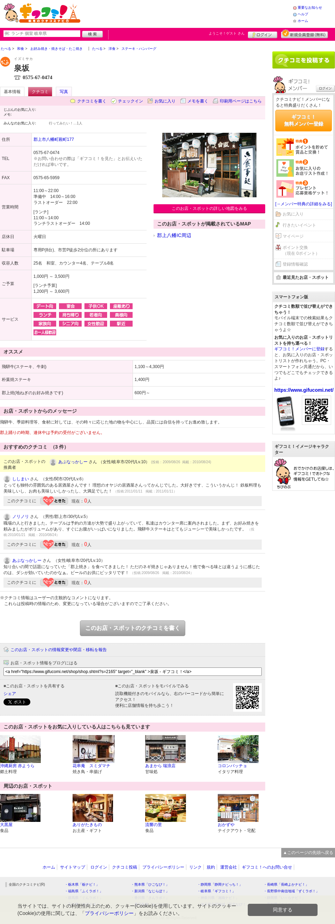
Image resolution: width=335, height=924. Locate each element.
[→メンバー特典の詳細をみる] (303, 203)
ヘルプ (303, 14)
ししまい (20, 478)
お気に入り (165, 101)
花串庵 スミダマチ (91, 765)
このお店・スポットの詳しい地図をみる (209, 208)
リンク (195, 867)
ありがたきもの (87, 824)
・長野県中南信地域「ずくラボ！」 (291, 891)
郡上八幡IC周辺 (174, 235)
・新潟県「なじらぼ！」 (150, 891)
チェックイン (130, 101)
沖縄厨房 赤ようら (17, 765)
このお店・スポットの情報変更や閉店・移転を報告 (58, 649)
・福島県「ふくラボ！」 (84, 891)
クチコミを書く (91, 101)
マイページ (293, 236)
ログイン (262, 33)
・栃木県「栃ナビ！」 (82, 884)
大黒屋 (6, 824)
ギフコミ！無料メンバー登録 (303, 120)
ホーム (303, 21)
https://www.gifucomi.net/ (304, 390)
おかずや (226, 824)
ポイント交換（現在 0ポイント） (301, 250)
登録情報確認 (295, 264)
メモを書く (197, 101)
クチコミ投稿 (124, 867)
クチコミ (40, 91)
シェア (9, 693)
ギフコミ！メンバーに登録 (299, 348)
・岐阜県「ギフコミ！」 (216, 891)
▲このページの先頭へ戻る (308, 852)
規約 (211, 867)
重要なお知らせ (310, 7)
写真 (64, 91)
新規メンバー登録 (304, 33)
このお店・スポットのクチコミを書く (132, 628)
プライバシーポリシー (163, 867)
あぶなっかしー (73, 461)
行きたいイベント (299, 225)
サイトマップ (72, 867)
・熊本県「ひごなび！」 (150, 884)
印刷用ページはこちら (241, 101)
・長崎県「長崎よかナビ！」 (286, 884)
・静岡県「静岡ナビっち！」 (220, 884)
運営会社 (228, 867)
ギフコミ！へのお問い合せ (267, 867)
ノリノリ (20, 516)
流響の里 (153, 824)
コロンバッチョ (232, 765)
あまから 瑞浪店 (160, 765)
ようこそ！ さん (227, 33)
